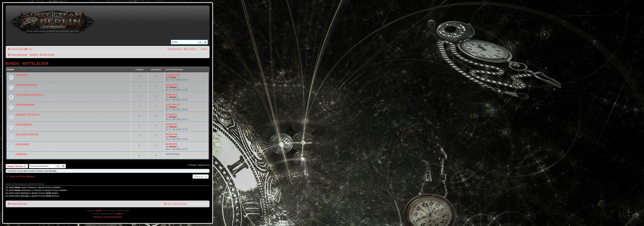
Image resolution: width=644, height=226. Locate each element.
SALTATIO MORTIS (27, 134)
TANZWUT (22, 75)
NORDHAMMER (25, 104)
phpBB (98, 211)
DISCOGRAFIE (172, 75)
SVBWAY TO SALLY (28, 114)
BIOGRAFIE (171, 85)
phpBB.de (119, 214)
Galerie (204, 49)
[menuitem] (28, 49)
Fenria (173, 77)
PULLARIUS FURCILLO (30, 94)
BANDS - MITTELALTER (27, 63)
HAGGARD (22, 144)
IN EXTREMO (24, 124)
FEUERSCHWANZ (27, 85)
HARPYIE (21, 154)
